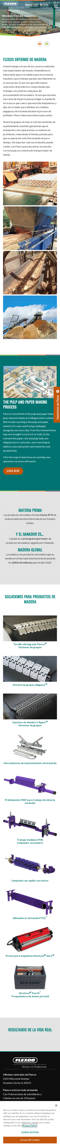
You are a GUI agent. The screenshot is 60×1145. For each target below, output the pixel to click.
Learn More (13, 471)
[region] (30, 1123)
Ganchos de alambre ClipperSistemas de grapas (30, 723)
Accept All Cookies (30, 1140)
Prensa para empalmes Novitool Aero (30, 955)
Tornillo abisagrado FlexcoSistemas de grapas (30, 645)
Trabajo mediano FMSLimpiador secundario (30, 841)
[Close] (56, 1105)
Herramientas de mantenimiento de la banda (30, 763)
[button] (27, 4)
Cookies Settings (30, 1132)
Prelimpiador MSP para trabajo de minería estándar (30, 801)
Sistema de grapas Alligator (30, 684)
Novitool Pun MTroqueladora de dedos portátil (30, 994)
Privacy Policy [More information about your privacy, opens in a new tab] (30, 1125)
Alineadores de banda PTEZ (30, 917)
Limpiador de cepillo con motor (30, 880)
